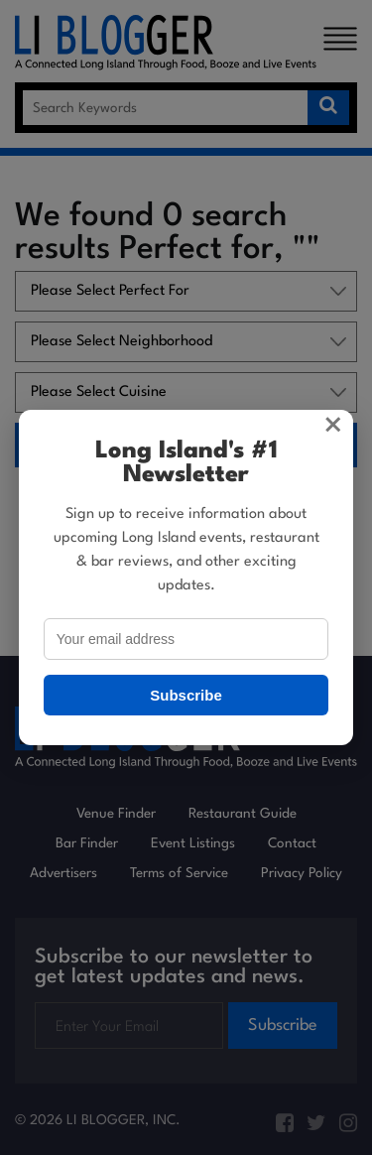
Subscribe (186, 695)
